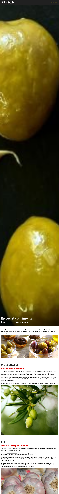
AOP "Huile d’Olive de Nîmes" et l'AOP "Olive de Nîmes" (41, 374)
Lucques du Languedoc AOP (20, 377)
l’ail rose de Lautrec (12, 453)
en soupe (7, 454)
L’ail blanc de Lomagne (7, 457)
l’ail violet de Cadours (42, 463)
